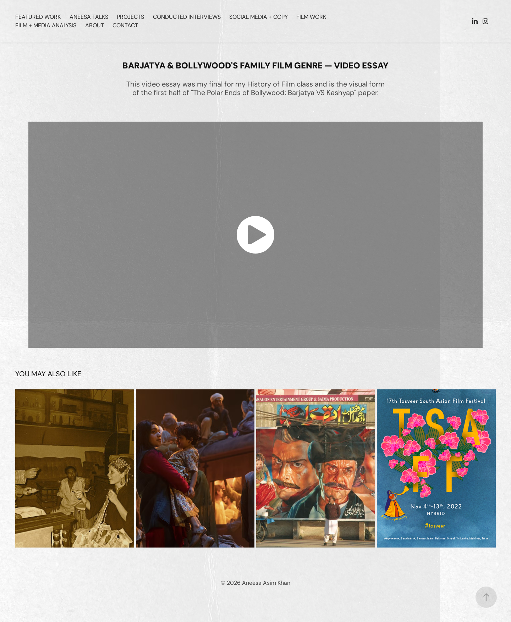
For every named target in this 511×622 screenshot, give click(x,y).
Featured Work (38, 16)
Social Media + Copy (258, 16)
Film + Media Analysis (45, 25)
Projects (130, 16)
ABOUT (94, 25)
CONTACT (125, 25)
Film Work (311, 16)
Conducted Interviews (187, 16)
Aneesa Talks (89, 16)
